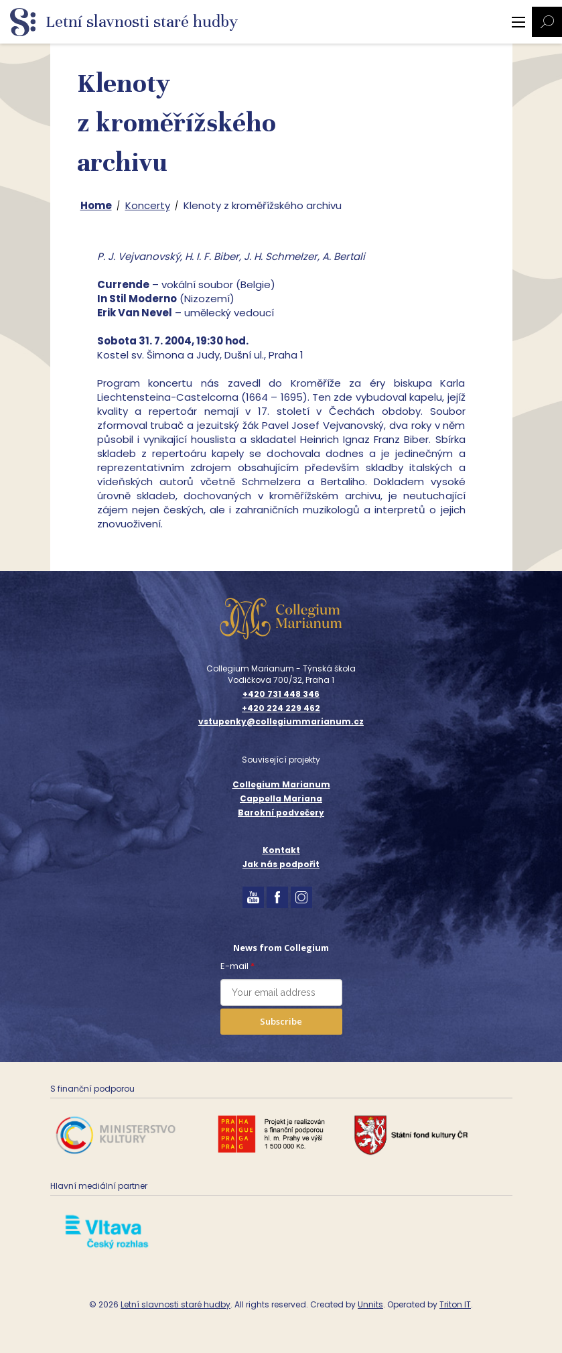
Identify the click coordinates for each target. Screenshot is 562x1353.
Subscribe (281, 1021)
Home (96, 205)
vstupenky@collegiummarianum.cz (281, 721)
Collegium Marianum (281, 784)
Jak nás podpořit (281, 864)
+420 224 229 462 (281, 708)
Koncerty (147, 205)
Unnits (370, 1304)
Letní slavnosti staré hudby (175, 1304)
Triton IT (455, 1304)
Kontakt (281, 850)
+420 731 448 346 (281, 694)
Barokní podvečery (281, 812)
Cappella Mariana (281, 798)
